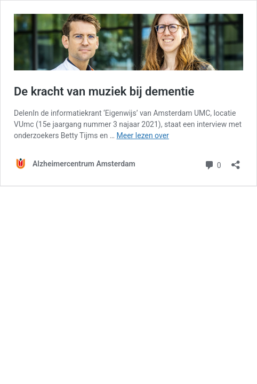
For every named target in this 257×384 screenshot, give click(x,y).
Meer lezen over (143, 135)
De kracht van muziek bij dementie (104, 91)
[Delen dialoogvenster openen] (235, 161)
